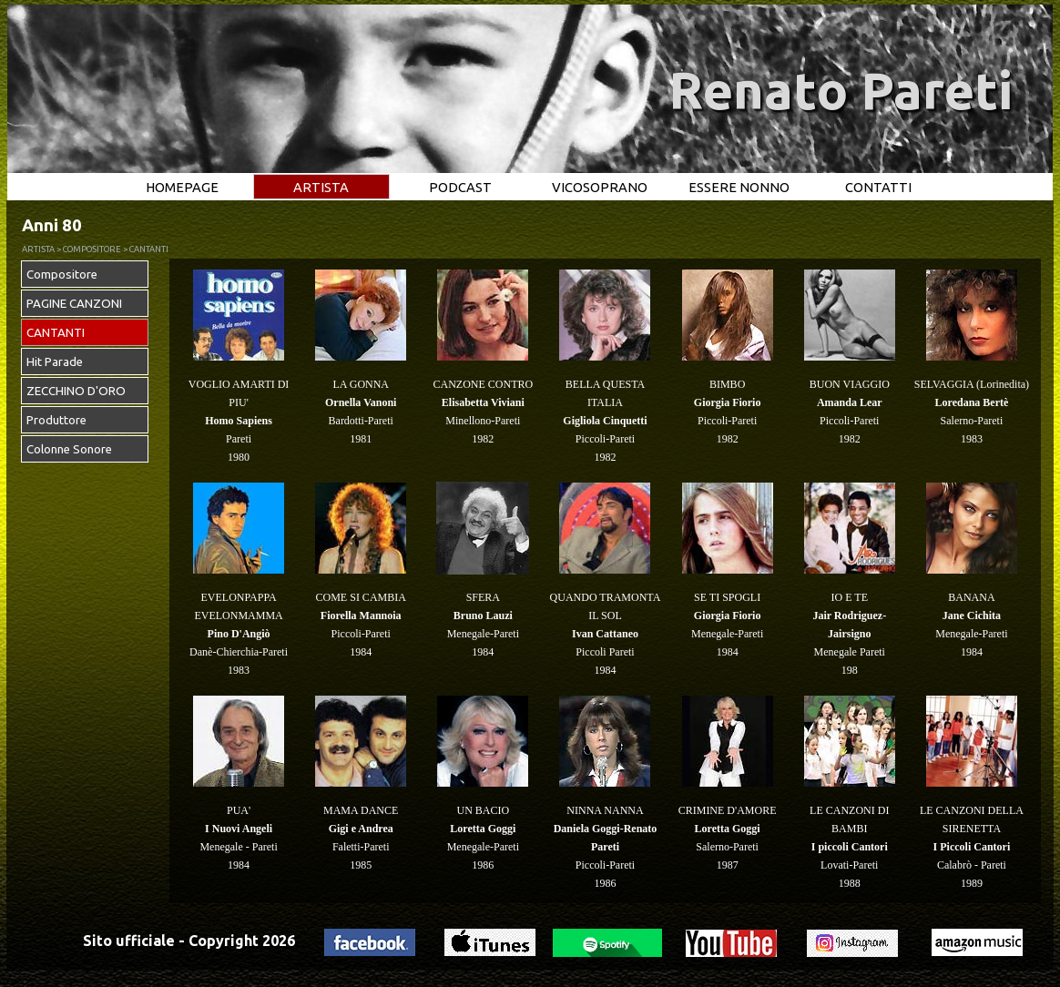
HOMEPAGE (182, 187)
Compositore (61, 274)
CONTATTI (878, 187)
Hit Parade (54, 362)
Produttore (56, 420)
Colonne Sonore (69, 449)
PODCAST (460, 187)
